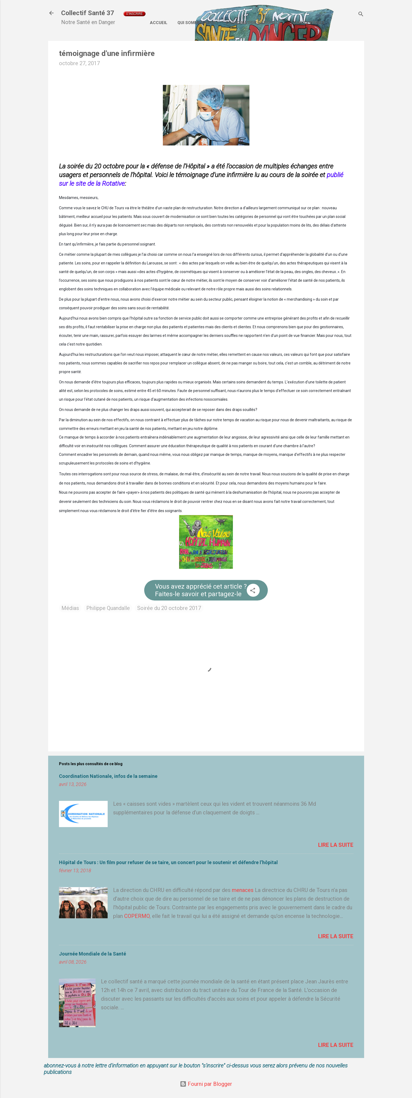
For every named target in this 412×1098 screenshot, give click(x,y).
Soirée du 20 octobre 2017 (169, 608)
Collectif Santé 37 (87, 13)
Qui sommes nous (196, 22)
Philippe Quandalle (108, 608)
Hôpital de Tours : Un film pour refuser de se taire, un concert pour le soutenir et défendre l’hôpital (168, 862)
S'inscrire (134, 14)
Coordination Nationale (253, 22)
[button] (252, 591)
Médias (70, 608)
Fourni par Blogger (206, 1084)
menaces (242, 890)
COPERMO (137, 916)
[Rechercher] (361, 14)
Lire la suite (335, 845)
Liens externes (308, 22)
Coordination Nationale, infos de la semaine (108, 776)
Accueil (158, 22)
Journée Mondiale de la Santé (92, 954)
